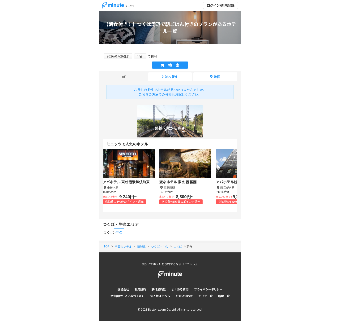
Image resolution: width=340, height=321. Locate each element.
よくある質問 (179, 289)
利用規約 (140, 289)
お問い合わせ (184, 296)
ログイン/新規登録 (220, 5)
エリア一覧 (205, 296)
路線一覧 (224, 296)
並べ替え (170, 77)
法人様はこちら (160, 296)
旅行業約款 (159, 289)
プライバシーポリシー (208, 289)
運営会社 (123, 289)
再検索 (172, 65)
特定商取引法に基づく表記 (127, 296)
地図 (215, 77)
